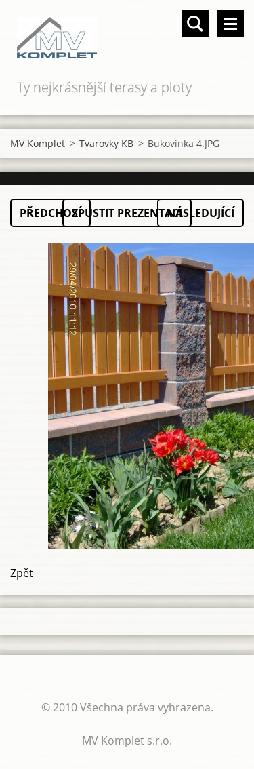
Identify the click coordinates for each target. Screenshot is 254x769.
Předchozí (50, 212)
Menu (230, 23)
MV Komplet (37, 143)
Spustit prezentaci (127, 212)
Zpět (21, 573)
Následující (200, 212)
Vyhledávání (195, 23)
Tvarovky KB (106, 143)
